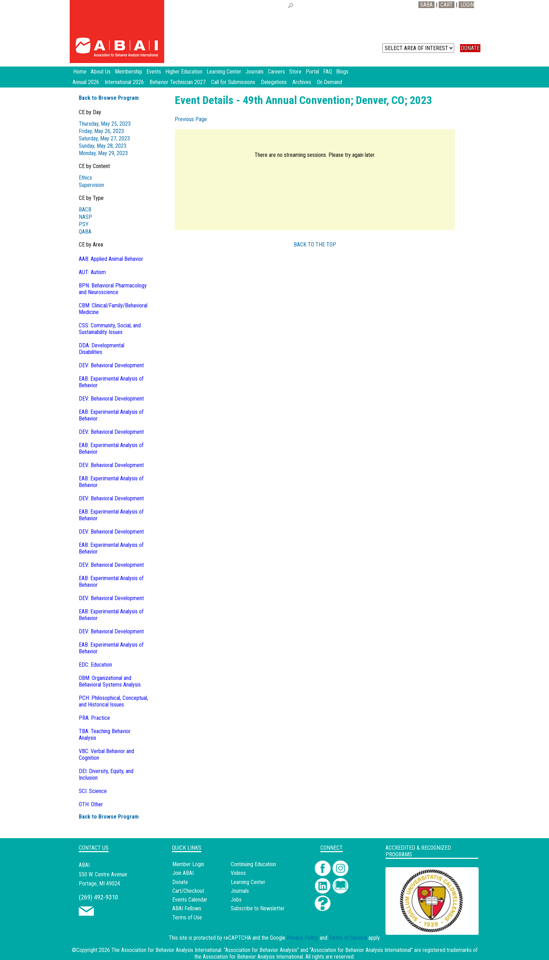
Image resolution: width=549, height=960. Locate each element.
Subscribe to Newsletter (258, 908)
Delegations (274, 82)
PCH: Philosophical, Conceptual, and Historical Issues (113, 701)
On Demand (329, 82)
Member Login (188, 864)
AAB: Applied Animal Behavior (111, 259)
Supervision (91, 185)
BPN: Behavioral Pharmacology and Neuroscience (113, 288)
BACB (85, 209)
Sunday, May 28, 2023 (102, 145)
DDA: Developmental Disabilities (101, 348)
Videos (238, 873)
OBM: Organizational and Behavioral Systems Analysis (110, 681)
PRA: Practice (94, 718)
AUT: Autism (92, 272)
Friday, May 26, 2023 (101, 131)
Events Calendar (189, 899)
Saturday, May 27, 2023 (104, 138)
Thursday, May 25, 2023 (105, 123)
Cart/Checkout (188, 891)
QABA (85, 231)
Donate (180, 882)
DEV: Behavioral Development (111, 365)
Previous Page (191, 119)
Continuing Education (253, 864)
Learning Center (248, 882)
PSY (84, 224)
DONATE (470, 48)
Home (79, 71)
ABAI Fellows (186, 908)
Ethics (85, 177)
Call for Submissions (233, 82)
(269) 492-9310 (98, 897)
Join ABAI (183, 873)
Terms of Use (187, 917)
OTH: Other (91, 804)
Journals (240, 891)
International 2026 (124, 82)
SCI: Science (93, 791)
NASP (85, 217)
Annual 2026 (85, 82)
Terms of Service (348, 937)
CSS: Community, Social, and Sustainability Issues (110, 328)
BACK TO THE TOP (315, 244)
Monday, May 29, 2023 (103, 153)
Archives (301, 82)
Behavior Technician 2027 (178, 82)
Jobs (236, 899)
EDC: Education (95, 664)
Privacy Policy (302, 937)
